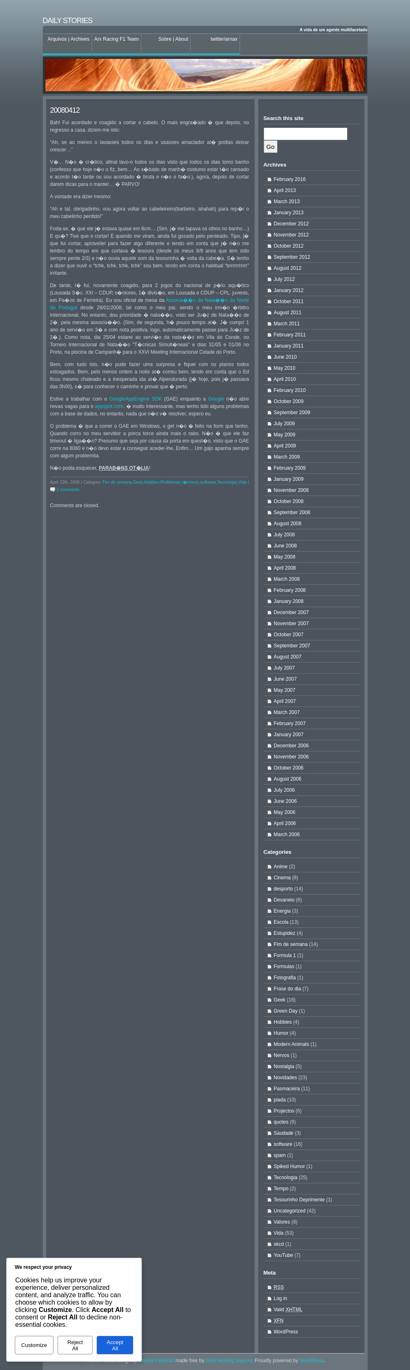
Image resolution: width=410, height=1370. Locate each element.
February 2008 (290, 590)
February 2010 (290, 390)
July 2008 (284, 535)
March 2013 (287, 201)
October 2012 (289, 246)
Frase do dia (287, 989)
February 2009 (290, 468)
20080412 (65, 110)
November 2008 (291, 490)
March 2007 (287, 712)
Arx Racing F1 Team (116, 39)
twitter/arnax (224, 39)
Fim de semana (117, 482)
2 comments (68, 489)
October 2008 (289, 501)
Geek (138, 482)
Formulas (284, 966)
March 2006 (287, 834)
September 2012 (292, 257)
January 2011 (289, 346)
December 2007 (291, 612)
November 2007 (291, 623)
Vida (243, 482)
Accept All (115, 1345)
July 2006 (284, 790)
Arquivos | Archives (69, 39)
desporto (283, 889)
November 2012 (291, 235)
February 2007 (290, 723)
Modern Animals (291, 1044)
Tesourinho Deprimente (299, 1200)
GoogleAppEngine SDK (135, 399)
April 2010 (285, 379)
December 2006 (291, 746)
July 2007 (284, 668)
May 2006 (285, 812)
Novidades (285, 1077)
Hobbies (151, 482)
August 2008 (287, 523)
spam (280, 1155)
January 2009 (289, 479)
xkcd (279, 1244)
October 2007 (289, 634)
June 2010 (285, 357)
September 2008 (292, 512)
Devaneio (284, 900)
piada (280, 1100)
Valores (282, 1222)
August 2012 (287, 268)
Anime (281, 866)
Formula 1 (285, 955)
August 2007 (287, 657)
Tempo (281, 1189)
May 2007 (285, 690)
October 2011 (289, 301)
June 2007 (285, 679)
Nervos (282, 1055)
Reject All (75, 1345)
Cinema (282, 878)
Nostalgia (284, 1066)
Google (216, 399)
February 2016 (290, 179)
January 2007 (289, 734)
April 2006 (285, 823)
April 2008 (285, 568)
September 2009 (292, 412)
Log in (280, 1298)
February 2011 (290, 335)
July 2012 (284, 279)
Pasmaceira (287, 1089)
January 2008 (289, 601)
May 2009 (285, 435)
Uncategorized (290, 1211)
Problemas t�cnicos (179, 482)
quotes (281, 1122)
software (208, 482)
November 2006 (291, 757)
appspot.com (109, 406)
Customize (34, 1345)
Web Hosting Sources (230, 1360)
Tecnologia (227, 482)
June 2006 (285, 801)
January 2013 (289, 213)
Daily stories (68, 20)
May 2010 (285, 368)
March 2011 (287, 324)
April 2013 (285, 190)
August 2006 (287, 779)
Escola (281, 922)
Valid (288, 1309)
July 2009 (284, 424)
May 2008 (285, 557)
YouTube (283, 1255)
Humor (281, 1033)
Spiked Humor (289, 1166)
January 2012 (289, 290)
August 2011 (287, 312)
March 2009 (287, 457)
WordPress (286, 1332)
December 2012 (291, 224)
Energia (282, 911)
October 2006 (289, 768)
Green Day (286, 1011)
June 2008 (285, 546)
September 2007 (292, 646)
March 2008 (287, 579)
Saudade (284, 1133)
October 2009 (289, 401)
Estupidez (285, 933)
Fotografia (285, 978)
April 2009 (285, 446)
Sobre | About (173, 39)
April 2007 (285, 701)
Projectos (284, 1111)
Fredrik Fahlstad (157, 1360)
